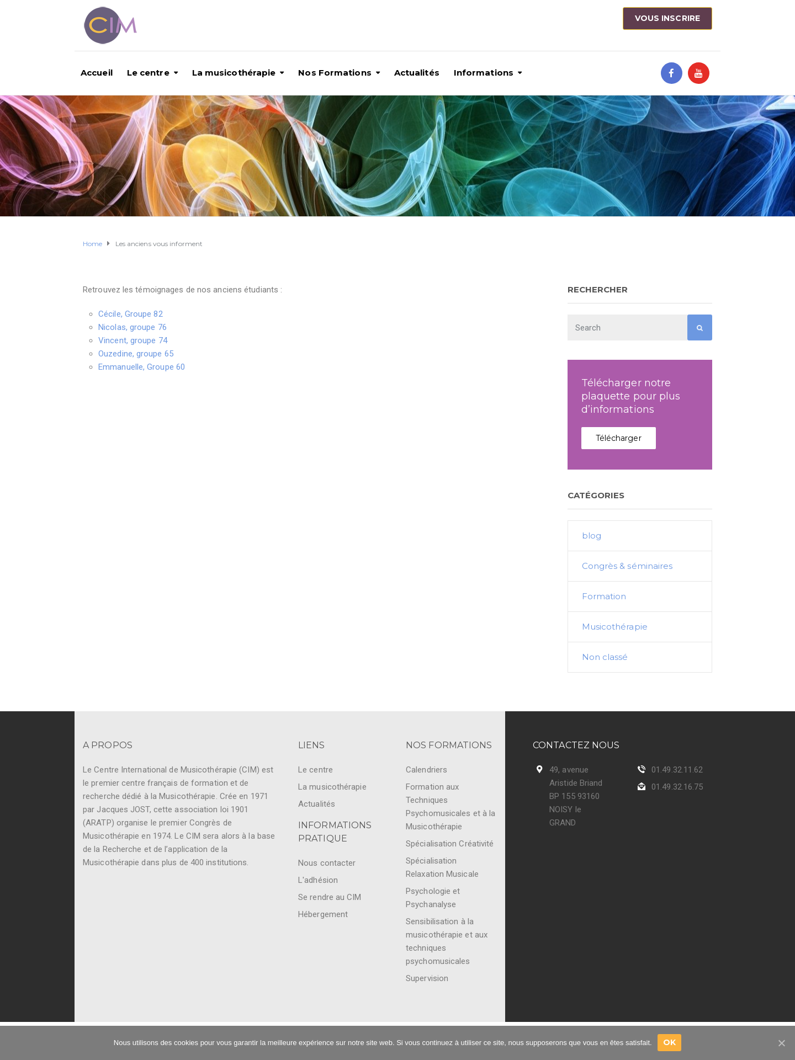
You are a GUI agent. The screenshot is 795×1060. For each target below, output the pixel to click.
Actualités (416, 72)
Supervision (427, 978)
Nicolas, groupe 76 (132, 327)
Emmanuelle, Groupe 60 (141, 367)
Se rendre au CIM (330, 897)
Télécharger (619, 438)
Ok (669, 1042)
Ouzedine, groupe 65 (135, 354)
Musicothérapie (615, 626)
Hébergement (323, 914)
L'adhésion (318, 880)
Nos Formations (334, 72)
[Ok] (781, 1042)
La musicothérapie (234, 72)
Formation (604, 596)
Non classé (605, 657)
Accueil (97, 72)
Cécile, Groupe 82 (130, 314)
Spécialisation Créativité (450, 844)
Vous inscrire (667, 18)
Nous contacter (327, 863)
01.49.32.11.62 (677, 770)
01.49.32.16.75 (677, 787)
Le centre (148, 72)
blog (591, 535)
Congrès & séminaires (627, 566)
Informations (483, 72)
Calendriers (426, 770)
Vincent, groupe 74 (132, 340)
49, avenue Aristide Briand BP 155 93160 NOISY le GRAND (576, 796)
